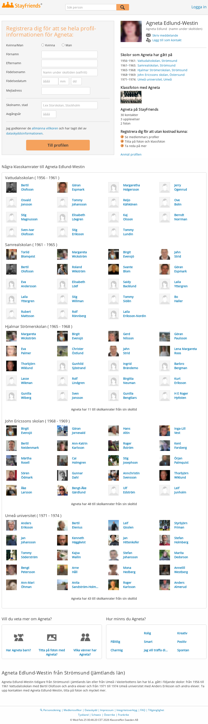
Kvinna (50, 45)
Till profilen (58, 145)
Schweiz (96, 715)
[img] (131, 97)
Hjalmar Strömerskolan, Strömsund (162, 70)
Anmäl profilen (131, 154)
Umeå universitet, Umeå (155, 79)
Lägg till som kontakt (166, 40)
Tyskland (83, 715)
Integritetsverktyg (127, 710)
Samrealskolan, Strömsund (157, 65)
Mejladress (14, 90)
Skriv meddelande (165, 35)
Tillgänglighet (156, 710)
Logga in (199, 6)
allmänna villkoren (45, 128)
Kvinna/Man (14, 45)
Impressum (107, 710)
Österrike (109, 715)
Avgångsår (13, 114)
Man (69, 45)
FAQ (142, 710)
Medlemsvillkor (73, 710)
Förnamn (12, 54)
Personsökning (52, 710)
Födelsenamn (15, 72)
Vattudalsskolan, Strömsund (157, 61)
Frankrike (123, 715)
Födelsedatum (16, 81)
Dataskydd (91, 710)
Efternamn (13, 63)
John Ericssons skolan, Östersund (161, 75)
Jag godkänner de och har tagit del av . (46, 130)
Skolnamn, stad (17, 105)
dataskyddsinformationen (24, 133)
